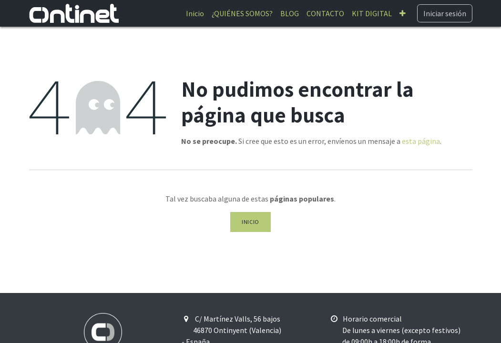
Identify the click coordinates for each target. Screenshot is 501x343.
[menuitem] (195, 13)
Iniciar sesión (444, 13)
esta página (421, 141)
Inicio (250, 221)
